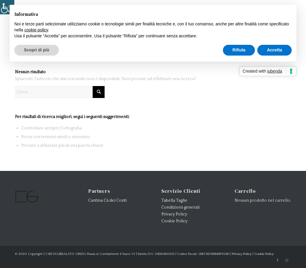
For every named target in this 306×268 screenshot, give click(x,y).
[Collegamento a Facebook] (277, 260)
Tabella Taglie (174, 200)
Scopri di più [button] (36, 50)
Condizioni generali (180, 207)
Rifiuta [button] (239, 50)
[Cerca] (60, 92)
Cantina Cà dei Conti (107, 200)
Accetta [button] (274, 50)
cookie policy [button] (36, 29)
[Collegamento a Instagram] (286, 260)
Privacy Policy (174, 214)
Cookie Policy (174, 221)
